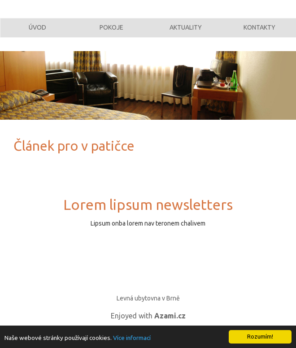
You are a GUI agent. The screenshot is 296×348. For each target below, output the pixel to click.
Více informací (132, 337)
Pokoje (111, 32)
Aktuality (186, 32)
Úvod (37, 32)
